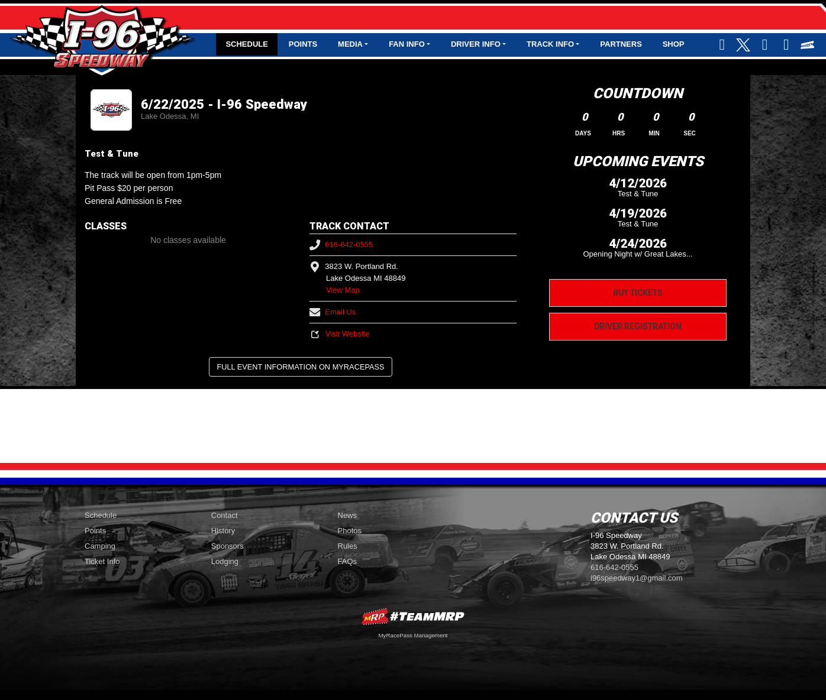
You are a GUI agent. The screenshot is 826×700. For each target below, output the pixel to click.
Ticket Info (102, 561)
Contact (224, 515)
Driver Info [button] (476, 44)
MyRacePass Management (412, 635)
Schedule (246, 44)
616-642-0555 (341, 244)
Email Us (332, 311)
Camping (100, 546)
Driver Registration (638, 326)
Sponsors (227, 546)
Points (303, 44)
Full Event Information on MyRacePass (300, 366)
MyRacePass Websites (413, 616)
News (347, 515)
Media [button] (350, 44)
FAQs (347, 561)
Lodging (224, 561)
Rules (347, 546)
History (223, 530)
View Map (343, 290)
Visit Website (339, 333)
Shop (674, 44)
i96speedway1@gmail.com (637, 577)
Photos (350, 530)
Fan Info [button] (407, 44)
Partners (621, 44)
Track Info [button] (550, 44)
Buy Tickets (638, 292)
